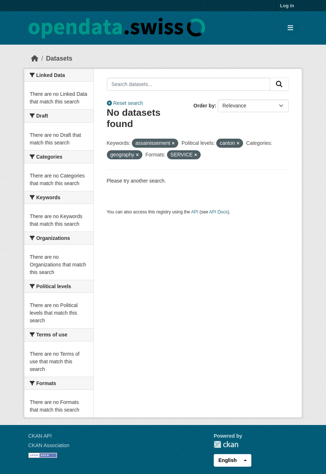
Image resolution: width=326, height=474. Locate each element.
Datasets (59, 58)
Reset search (125, 103)
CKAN (226, 444)
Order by (203, 106)
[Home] (34, 58)
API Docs (218, 211)
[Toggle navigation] (290, 28)
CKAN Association (49, 445)
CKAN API (40, 436)
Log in (287, 5)
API (194, 211)
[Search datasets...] (189, 84)
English (227, 460)
